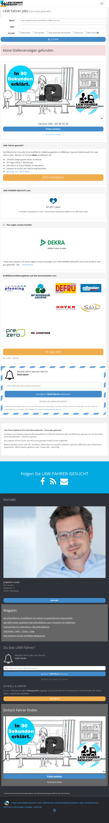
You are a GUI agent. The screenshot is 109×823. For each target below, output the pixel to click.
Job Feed (38, 807)
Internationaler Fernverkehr (59, 33)
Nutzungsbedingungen (66, 803)
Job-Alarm (18, 807)
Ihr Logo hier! (53, 351)
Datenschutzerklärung (52, 409)
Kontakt (7, 807)
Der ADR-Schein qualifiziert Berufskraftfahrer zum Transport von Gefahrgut (39, 622)
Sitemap (28, 807)
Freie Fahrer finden (53, 134)
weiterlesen (27, 264)
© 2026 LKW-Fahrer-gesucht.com (23, 803)
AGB (81, 803)
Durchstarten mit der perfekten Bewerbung (24, 635)
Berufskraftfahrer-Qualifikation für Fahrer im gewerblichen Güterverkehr (38, 618)
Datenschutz (91, 803)
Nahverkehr (25, 33)
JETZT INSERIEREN (53, 177)
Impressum (48, 803)
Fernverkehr (39, 33)
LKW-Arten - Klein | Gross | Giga (18, 631)
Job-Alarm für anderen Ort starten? (53, 401)
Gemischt (78, 33)
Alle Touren (92, 33)
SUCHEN (53, 39)
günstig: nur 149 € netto (18, 171)
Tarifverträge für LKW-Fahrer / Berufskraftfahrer (26, 627)
